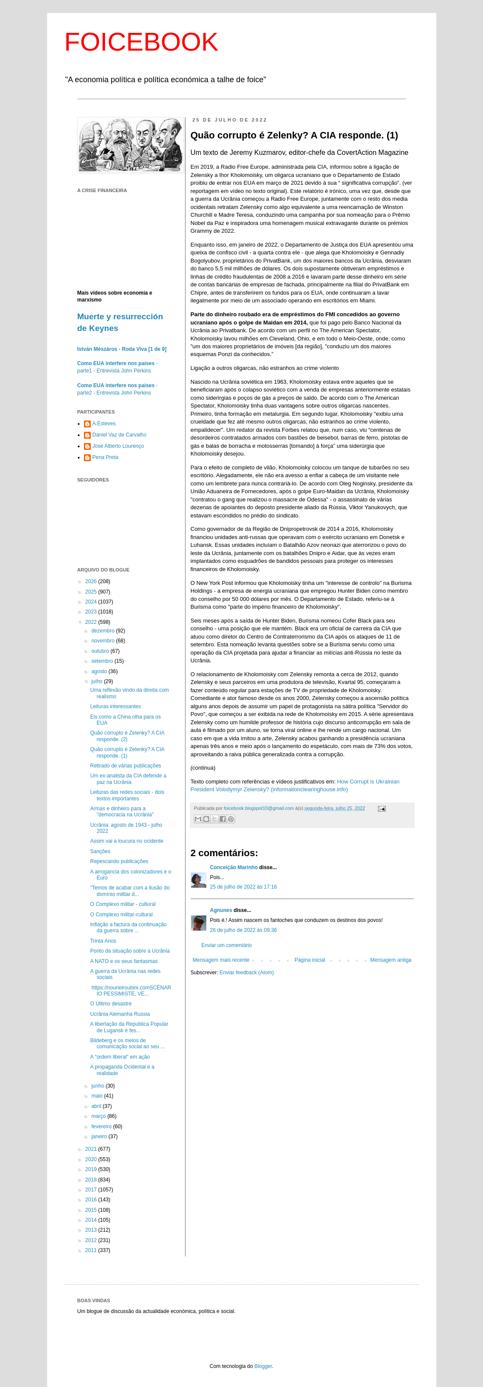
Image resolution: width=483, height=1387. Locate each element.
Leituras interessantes (115, 706)
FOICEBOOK (141, 41)
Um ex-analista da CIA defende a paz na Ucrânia (128, 779)
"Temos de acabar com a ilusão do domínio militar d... (130, 891)
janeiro (99, 1136)
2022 (91, 622)
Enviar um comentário (227, 945)
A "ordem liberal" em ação (120, 1057)
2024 (91, 602)
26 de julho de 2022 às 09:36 (243, 930)
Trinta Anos (103, 941)
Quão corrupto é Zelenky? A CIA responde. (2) (127, 736)
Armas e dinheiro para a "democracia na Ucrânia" (122, 812)
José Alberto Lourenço (118, 446)
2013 (91, 1230)
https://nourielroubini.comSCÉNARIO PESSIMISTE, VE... (130, 991)
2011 (91, 1250)
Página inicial (309, 960)
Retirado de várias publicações (125, 766)
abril (96, 1106)
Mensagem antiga (390, 960)
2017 (91, 1190)
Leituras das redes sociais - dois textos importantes (127, 795)
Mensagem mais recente (221, 960)
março (99, 1116)
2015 (91, 1210)
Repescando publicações (119, 861)
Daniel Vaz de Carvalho (120, 435)
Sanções (100, 851)
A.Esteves (104, 424)
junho (98, 1086)
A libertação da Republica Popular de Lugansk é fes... (129, 1027)
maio (97, 1096)
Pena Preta (105, 457)
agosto (99, 671)
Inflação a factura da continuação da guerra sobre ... (128, 927)
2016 (91, 1200)
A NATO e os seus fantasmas (123, 961)
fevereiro (102, 1127)
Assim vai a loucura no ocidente (126, 841)
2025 (91, 592)
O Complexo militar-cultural (121, 915)
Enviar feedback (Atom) (247, 973)
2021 (91, 1149)
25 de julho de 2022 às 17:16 (243, 887)
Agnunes (221, 910)
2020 (91, 1159)
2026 (91, 581)
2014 (91, 1220)
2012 (91, 1240)
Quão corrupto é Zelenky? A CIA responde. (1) (127, 752)
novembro (103, 641)
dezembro (103, 631)
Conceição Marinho (234, 867)
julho (97, 681)
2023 (91, 612)
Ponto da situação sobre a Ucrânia (130, 951)
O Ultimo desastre (110, 1004)
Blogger (263, 1366)
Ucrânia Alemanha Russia (120, 1014)
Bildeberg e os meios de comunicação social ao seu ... (127, 1043)
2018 (91, 1180)
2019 (91, 1169)
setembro (102, 661)
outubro (100, 651)
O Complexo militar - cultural (122, 904)
